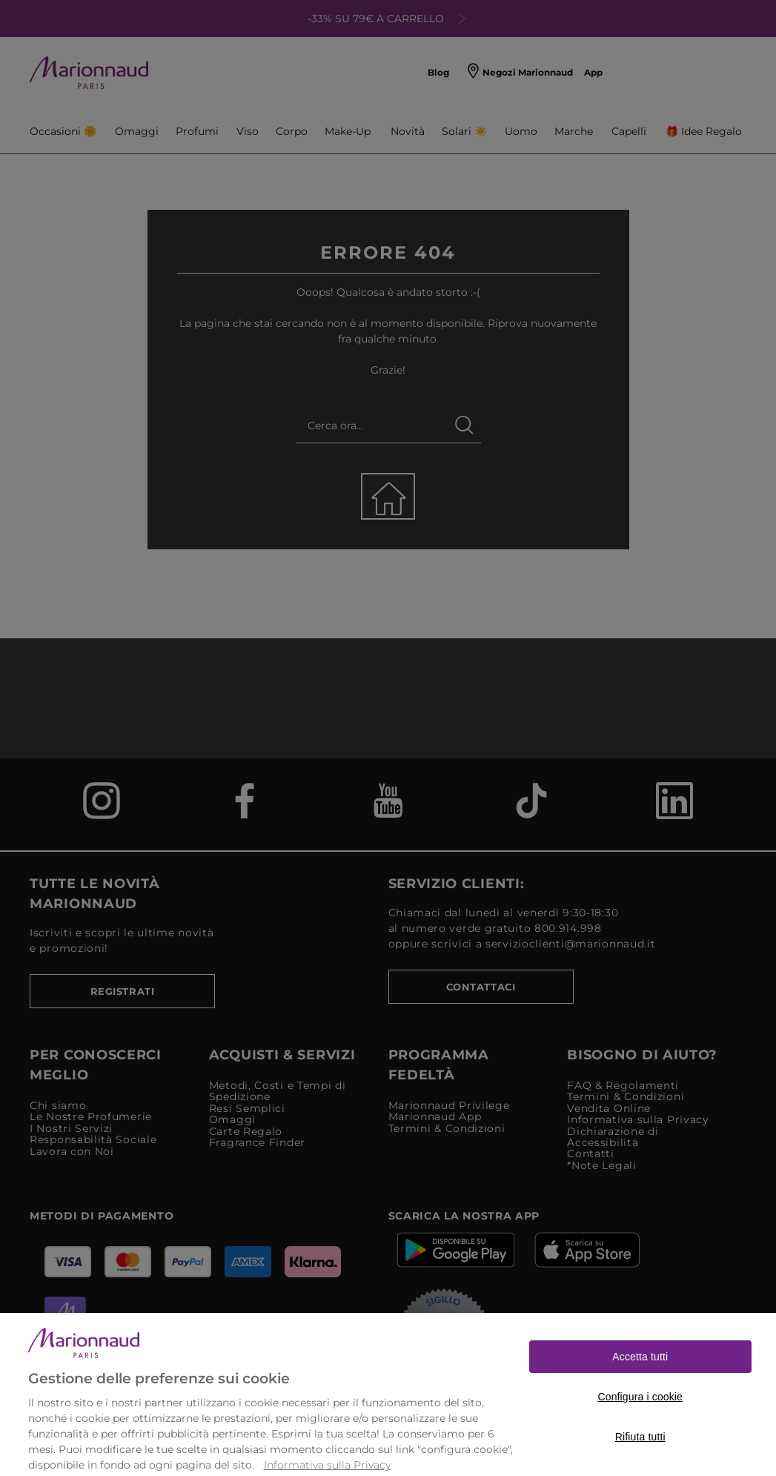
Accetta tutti (640, 1375)
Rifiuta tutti (640, 1455)
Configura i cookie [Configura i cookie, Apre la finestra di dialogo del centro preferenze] (640, 1415)
